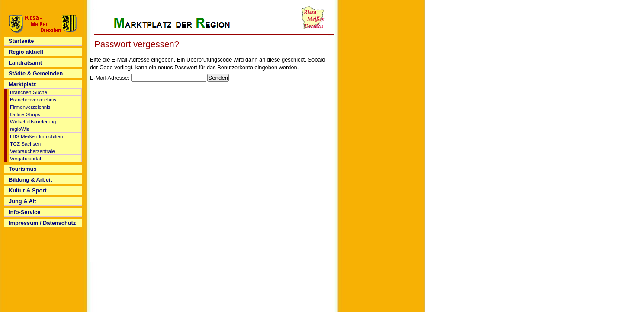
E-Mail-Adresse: (109, 78)
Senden (218, 78)
